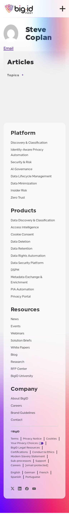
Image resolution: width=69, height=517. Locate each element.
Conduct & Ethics (43, 452)
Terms (14, 438)
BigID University (22, 376)
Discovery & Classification (29, 142)
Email (8, 49)
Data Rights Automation (28, 255)
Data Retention (21, 248)
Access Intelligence (25, 227)
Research (17, 362)
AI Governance (21, 169)
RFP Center (19, 368)
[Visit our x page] (12, 489)
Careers (16, 405)
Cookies (51, 438)
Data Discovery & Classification (33, 220)
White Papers (20, 347)
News (15, 319)
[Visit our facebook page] (27, 489)
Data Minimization (24, 183)
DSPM (15, 270)
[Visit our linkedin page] (20, 489)
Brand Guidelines (23, 412)
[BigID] (19, 9)
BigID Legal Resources (25, 447)
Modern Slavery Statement (28, 456)
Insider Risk (19, 190)
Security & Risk (21, 162)
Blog (14, 354)
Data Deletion (20, 241)
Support (40, 460)
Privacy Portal (21, 296)
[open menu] (62, 8)
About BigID (19, 398)
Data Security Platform (27, 263)
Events (15, 326)
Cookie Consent (22, 234)
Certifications (19, 452)
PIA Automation (22, 289)
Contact (16, 419)
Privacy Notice (32, 438)
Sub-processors (21, 460)
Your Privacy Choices (24, 443)
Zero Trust (18, 197)
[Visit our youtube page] (34, 489)
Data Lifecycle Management (31, 176)
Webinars (17, 333)
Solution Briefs (21, 340)
